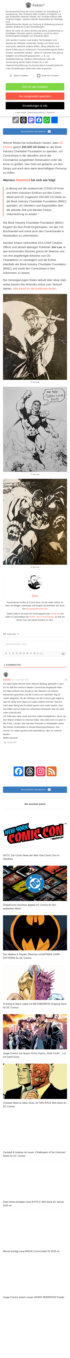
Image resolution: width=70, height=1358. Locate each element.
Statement (23, 180)
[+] (41, 653)
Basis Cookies (18, 75)
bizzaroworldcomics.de (36, 609)
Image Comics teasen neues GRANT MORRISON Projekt (33, 1297)
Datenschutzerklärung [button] (36, 112)
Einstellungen (18, 68)
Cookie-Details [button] (21, 112)
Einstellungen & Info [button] (35, 105)
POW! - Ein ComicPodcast (41, 617)
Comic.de (55, 613)
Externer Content (48, 75)
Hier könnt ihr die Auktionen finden (34, 288)
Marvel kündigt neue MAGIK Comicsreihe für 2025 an (31, 1251)
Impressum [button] (50, 112)
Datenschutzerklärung (16, 65)
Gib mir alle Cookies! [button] (35, 86)
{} (38, 653)
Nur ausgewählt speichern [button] (35, 96)
